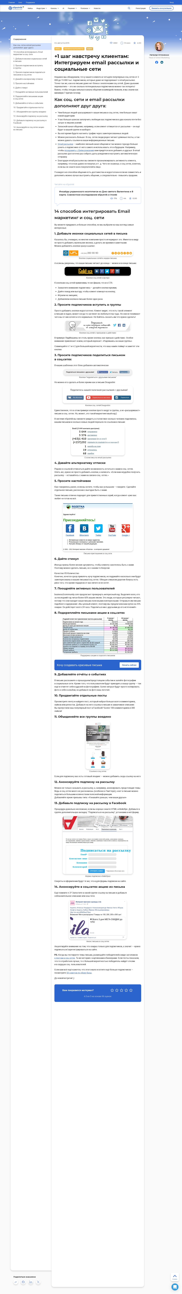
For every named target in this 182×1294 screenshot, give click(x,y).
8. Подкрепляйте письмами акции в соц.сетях (28, 97)
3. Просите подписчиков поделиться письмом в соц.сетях (29, 73)
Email (58, 48)
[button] (174, 1286)
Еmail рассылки (65, 144)
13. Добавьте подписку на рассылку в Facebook (29, 121)
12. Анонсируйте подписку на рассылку (30, 116)
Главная (11, 2)
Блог (20, 2)
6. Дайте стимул (20, 87)
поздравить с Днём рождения (79, 150)
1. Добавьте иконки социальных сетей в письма (30, 59)
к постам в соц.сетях (64, 958)
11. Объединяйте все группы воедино (29, 111)
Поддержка (30, 2)
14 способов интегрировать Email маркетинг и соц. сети (28, 53)
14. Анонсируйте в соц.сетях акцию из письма (28, 128)
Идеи (89, 48)
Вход (172, 2)
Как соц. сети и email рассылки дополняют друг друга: (27, 46)
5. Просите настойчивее (23, 83)
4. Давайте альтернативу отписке (28, 79)
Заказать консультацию (161, 8)
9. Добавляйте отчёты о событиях (28, 103)
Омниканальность (73, 48)
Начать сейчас (129, 665)
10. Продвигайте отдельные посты (28, 107)
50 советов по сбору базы (79, 972)
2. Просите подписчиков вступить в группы (28, 66)
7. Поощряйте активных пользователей (30, 92)
